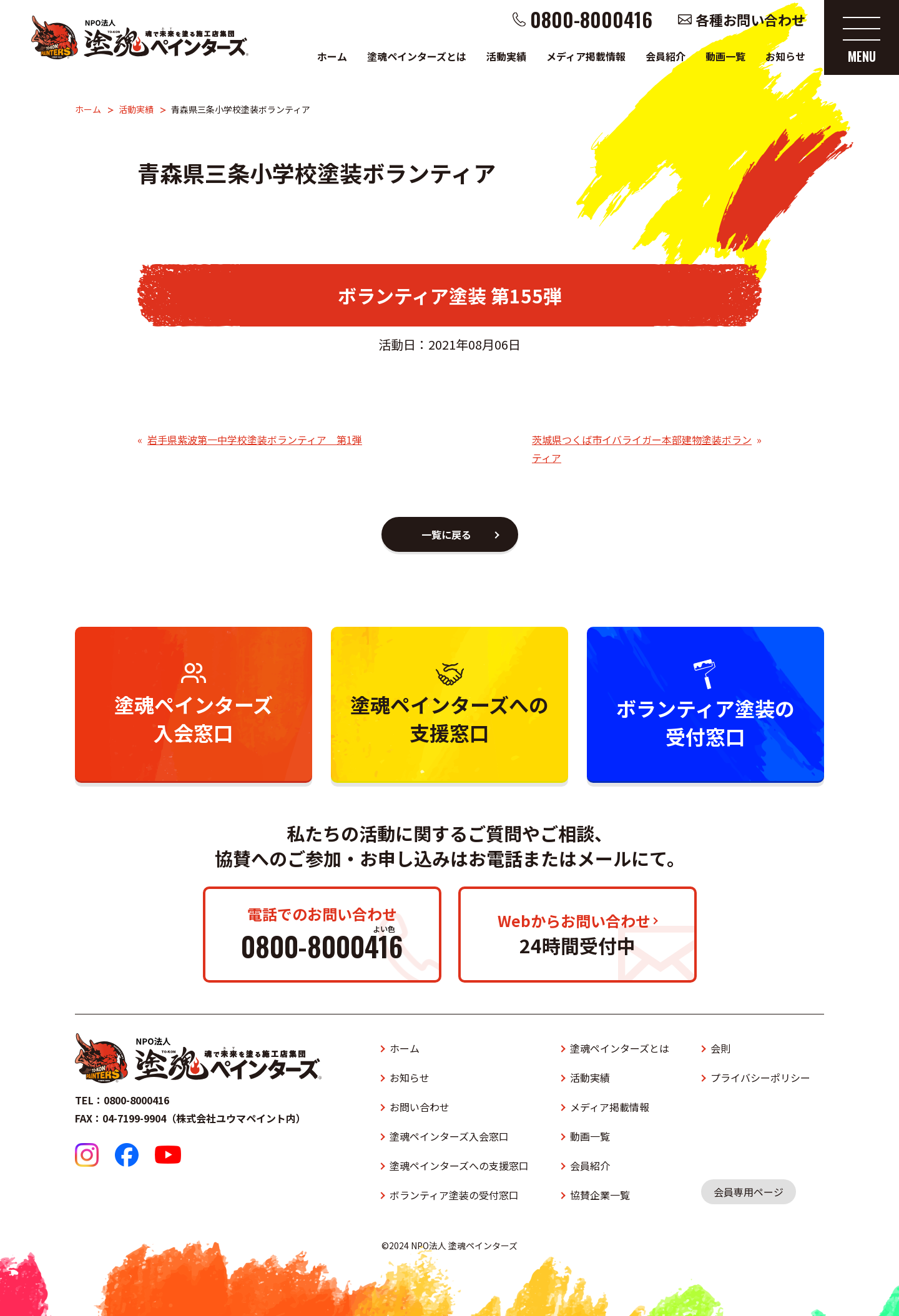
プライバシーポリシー (760, 1077)
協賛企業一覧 (600, 1194)
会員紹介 (665, 56)
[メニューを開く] (861, 37)
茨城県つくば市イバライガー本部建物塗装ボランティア (642, 448)
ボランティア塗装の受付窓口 (454, 1194)
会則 (720, 1048)
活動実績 (506, 56)
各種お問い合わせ (750, 19)
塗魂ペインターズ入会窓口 (449, 1136)
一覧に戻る (446, 534)
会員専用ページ (749, 1191)
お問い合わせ (420, 1106)
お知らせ (785, 56)
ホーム (332, 56)
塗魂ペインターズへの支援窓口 (459, 1165)
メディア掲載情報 (586, 56)
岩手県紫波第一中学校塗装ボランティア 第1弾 (254, 439)
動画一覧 (725, 56)
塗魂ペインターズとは (416, 56)
